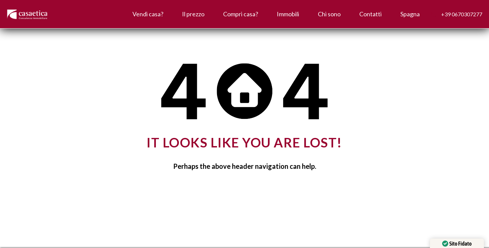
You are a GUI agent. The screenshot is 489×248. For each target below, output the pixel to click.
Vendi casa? (147, 14)
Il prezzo (193, 14)
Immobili (288, 14)
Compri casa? (240, 14)
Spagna (410, 14)
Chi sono (329, 14)
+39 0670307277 (461, 14)
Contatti (370, 14)
